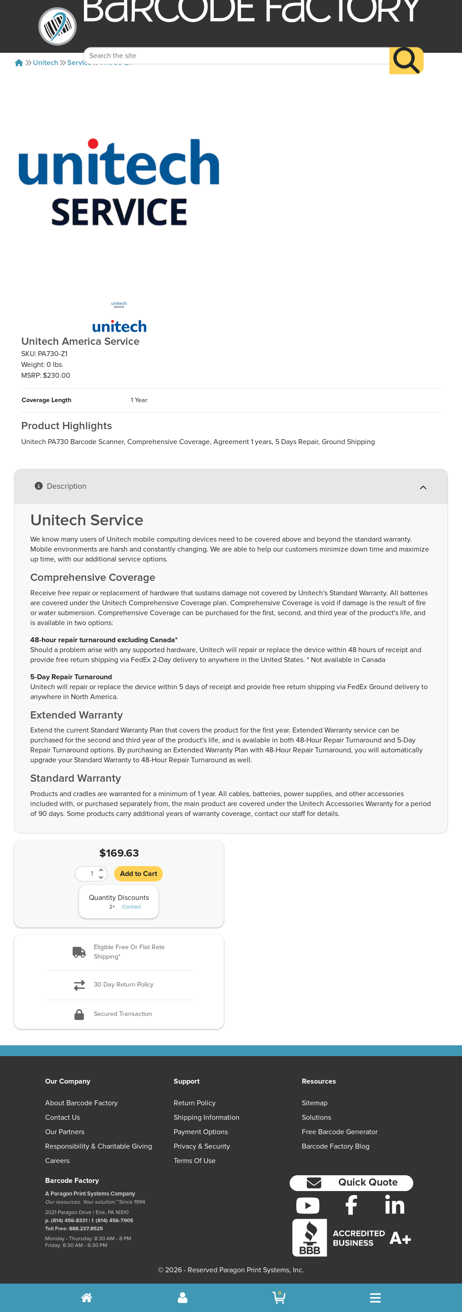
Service (79, 62)
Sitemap (315, 1103)
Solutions (316, 1117)
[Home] (19, 62)
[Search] (406, 47)
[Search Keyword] (236, 42)
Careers (57, 1160)
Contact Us (62, 1117)
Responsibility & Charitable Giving (98, 1146)
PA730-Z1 (116, 62)
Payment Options (201, 1132)
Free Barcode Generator (340, 1132)
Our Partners (64, 1132)
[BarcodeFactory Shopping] (279, 1298)
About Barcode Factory (81, 1103)
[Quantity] (86, 873)
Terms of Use (195, 1160)
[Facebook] (351, 1205)
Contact (131, 907)
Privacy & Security (202, 1146)
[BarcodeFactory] (57, 26)
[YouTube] (308, 1205)
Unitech (45, 62)
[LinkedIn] (395, 1205)
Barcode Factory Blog (336, 1146)
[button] (119, 952)
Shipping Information (207, 1117)
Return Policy (195, 1103)
